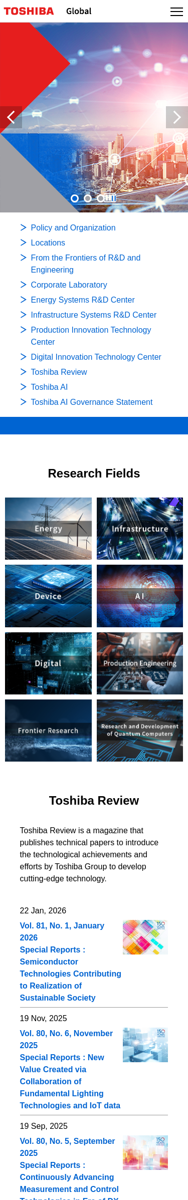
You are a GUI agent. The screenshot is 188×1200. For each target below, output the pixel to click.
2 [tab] (88, 198)
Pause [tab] (114, 198)
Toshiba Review (94, 800)
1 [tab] (75, 198)
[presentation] (88, 198)
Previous (11, 117)
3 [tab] (101, 198)
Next (177, 117)
